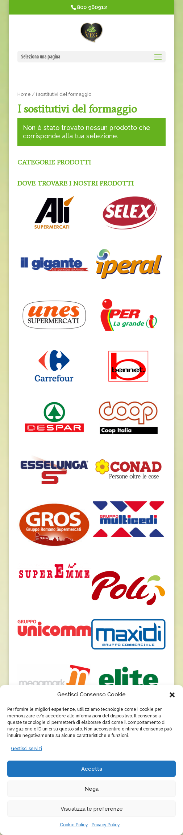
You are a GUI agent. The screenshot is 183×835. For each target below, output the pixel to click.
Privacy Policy (106, 824)
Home (24, 94)
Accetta (91, 769)
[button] (172, 694)
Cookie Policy (74, 824)
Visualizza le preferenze (92, 809)
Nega (91, 789)
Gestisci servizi (26, 748)
